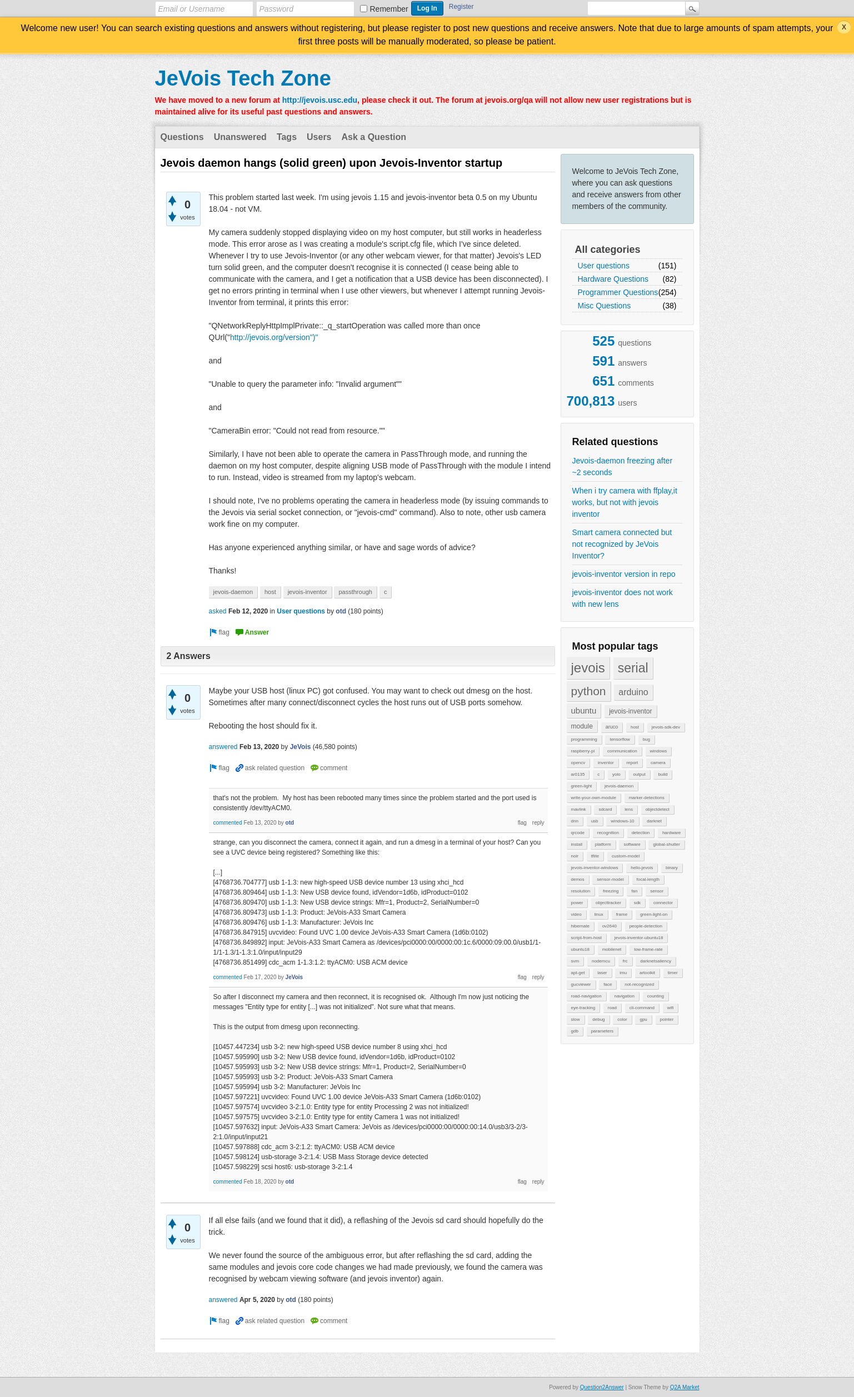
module (582, 726)
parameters (602, 1031)
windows (658, 751)
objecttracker (608, 902)
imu (623, 972)
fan (634, 891)
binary (672, 867)
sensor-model (610, 879)
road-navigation (586, 996)
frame (621, 914)
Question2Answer (602, 1387)
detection (641, 832)
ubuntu (584, 710)
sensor (656, 891)
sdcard (605, 809)
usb (594, 821)
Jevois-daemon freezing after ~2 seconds (622, 466)
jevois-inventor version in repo (624, 574)
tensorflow (620, 739)
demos (578, 879)
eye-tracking (583, 1007)
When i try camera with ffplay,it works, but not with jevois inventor (624, 502)
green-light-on (653, 914)
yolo (616, 774)
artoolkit (647, 972)
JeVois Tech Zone (243, 78)
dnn (574, 821)
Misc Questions (604, 305)
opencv (578, 762)
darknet (654, 821)
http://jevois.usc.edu (319, 100)
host (635, 727)
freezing (610, 891)
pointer (666, 1019)
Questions (182, 137)
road (612, 1007)
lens (629, 809)
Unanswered (240, 137)
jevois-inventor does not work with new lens (622, 598)
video (576, 914)
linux (598, 914)
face (607, 984)
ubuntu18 (580, 949)
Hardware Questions (613, 279)
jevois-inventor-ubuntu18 (639, 937)
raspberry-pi (583, 751)
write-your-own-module (593, 797)
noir (574, 856)
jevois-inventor (630, 711)
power (577, 902)
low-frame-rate (648, 949)
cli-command (642, 1007)
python (588, 691)
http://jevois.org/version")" (274, 337)
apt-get (578, 972)
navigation (624, 996)
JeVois (300, 747)
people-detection (646, 926)
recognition (608, 832)
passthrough (355, 591)
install (576, 844)
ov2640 (609, 926)
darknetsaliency (655, 961)
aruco (612, 727)
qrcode (578, 832)
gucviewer (581, 984)
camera (658, 762)
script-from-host (586, 937)
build (662, 774)
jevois (588, 667)
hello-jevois (642, 867)
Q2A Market (685, 1387)
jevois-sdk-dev (666, 727)
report (632, 762)
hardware (671, 832)
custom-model (626, 856)
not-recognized (639, 984)
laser (602, 972)
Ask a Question (374, 137)
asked (218, 611)
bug (646, 739)
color (622, 1019)
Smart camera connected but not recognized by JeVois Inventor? (622, 544)
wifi (670, 1007)
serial (633, 668)
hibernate (580, 926)
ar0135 (578, 774)
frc (625, 961)
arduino (633, 692)
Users (319, 137)
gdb (574, 1031)
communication (622, 751)
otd (341, 611)
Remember (389, 9)
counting (655, 996)
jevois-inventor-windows (594, 867)
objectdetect (658, 809)
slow (575, 1019)
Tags (287, 137)
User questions (604, 265)
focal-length (648, 879)
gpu (643, 1019)
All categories (608, 249)
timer (673, 972)
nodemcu (601, 961)
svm (575, 961)
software (631, 844)
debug (598, 1019)
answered (223, 747)
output (639, 774)
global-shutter (666, 844)
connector (663, 902)
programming (584, 739)
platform (603, 844)
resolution (581, 891)
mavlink (578, 809)
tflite (595, 856)
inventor (605, 762)
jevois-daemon (619, 786)
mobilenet (612, 949)
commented (227, 823)
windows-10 (622, 821)
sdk (637, 902)
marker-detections (647, 797)
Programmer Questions (618, 292)
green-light (581, 786)
